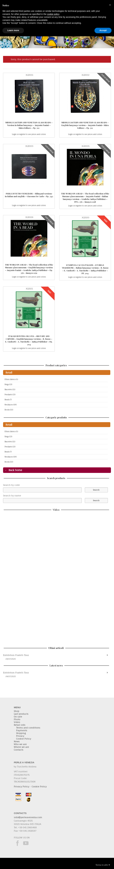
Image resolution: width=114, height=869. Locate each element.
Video (17, 722)
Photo (17, 719)
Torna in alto (103, 865)
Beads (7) (8, 400)
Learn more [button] (13, 30)
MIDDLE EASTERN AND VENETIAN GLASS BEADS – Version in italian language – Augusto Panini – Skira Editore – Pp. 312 (29, 125)
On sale (18, 716)
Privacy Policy (21, 786)
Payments (21, 730)
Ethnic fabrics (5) (11, 379)
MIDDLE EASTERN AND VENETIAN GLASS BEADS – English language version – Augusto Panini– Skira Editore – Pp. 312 (85, 125)
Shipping (21, 733)
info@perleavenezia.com (28, 817)
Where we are (21, 747)
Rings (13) (8, 384)
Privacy (20, 736)
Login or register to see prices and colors (29, 134)
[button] (110, 4)
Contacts (18, 750)
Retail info (19, 725)
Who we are (20, 744)
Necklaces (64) (11, 405)
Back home (15, 470)
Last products (21, 714)
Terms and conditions (28, 727)
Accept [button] (103, 30)
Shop (16, 711)
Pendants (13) (10, 394)
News (17, 741)
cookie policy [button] (53, 14)
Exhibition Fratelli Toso (16, 655)
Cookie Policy (23, 738)
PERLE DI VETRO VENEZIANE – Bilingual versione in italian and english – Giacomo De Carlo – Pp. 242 (29, 195)
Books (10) (9, 410)
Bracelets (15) (10, 389)
